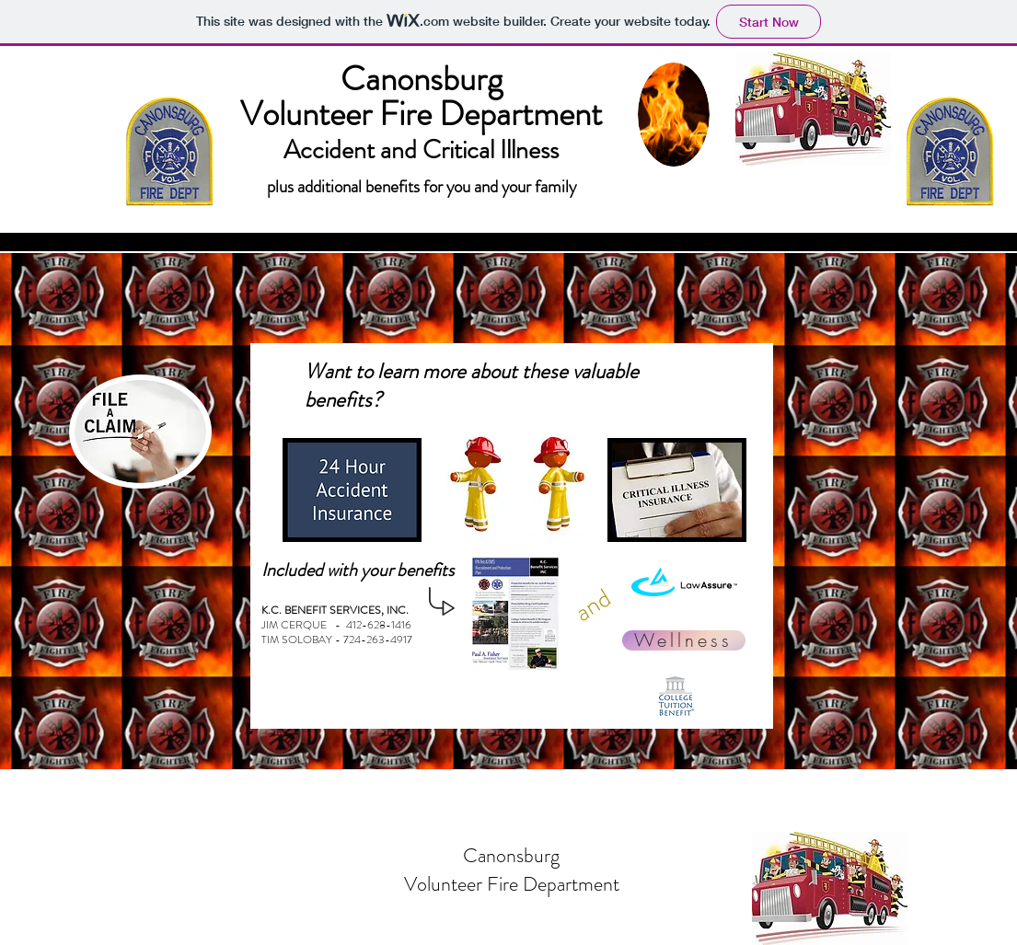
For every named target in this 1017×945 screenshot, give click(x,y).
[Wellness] (683, 640)
